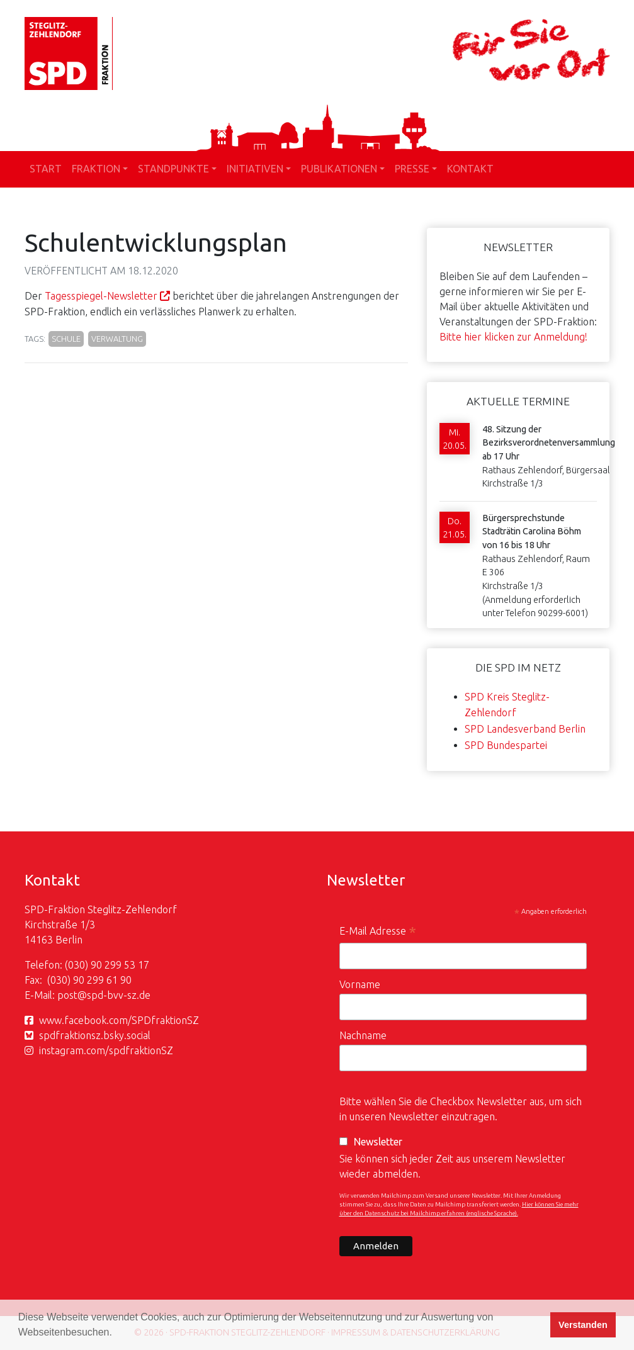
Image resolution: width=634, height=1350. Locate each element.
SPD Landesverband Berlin (525, 728)
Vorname (359, 984)
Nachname (363, 1035)
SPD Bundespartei (506, 745)
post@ (72, 995)
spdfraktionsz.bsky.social (94, 1035)
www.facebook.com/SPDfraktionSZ (119, 1020)
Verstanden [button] (583, 1325)
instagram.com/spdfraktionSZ (106, 1050)
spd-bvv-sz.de (118, 995)
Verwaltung (117, 338)
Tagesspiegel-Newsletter (101, 295)
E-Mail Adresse (377, 932)
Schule (66, 338)
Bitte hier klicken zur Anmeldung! (513, 336)
